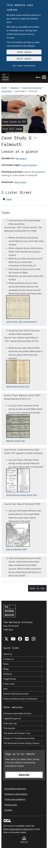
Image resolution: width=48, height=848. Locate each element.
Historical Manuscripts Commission (20, 698)
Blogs (6, 669)
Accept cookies (24, 52)
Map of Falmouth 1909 (18, 536)
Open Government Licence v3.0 (18, 829)
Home (4, 87)
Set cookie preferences (24, 65)
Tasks (9, 199)
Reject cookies (24, 58)
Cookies (8, 810)
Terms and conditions (14, 799)
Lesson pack (20, 182)
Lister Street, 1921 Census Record (21, 309)
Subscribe (24, 774)
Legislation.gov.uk (12, 718)
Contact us (8, 659)
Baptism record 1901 (18, 428)
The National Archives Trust (16, 733)
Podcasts (7, 674)
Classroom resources (32, 87)
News (6, 663)
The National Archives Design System (21, 743)
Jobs (5, 688)
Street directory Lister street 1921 (21, 482)
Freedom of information (15, 794)
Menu (41, 77)
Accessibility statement (15, 788)
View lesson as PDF (14, 121)
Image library (9, 678)
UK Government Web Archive (17, 713)
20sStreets (6, 91)
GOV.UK (24, 840)
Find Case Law (10, 723)
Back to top (37, 588)
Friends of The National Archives (19, 738)
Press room (8, 683)
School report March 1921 (18, 374)
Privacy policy (10, 804)
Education (14, 87)
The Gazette (9, 728)
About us (7, 654)
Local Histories (29, 165)
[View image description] (42, 99)
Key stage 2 (21, 158)
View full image (12, 128)
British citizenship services (16, 693)
